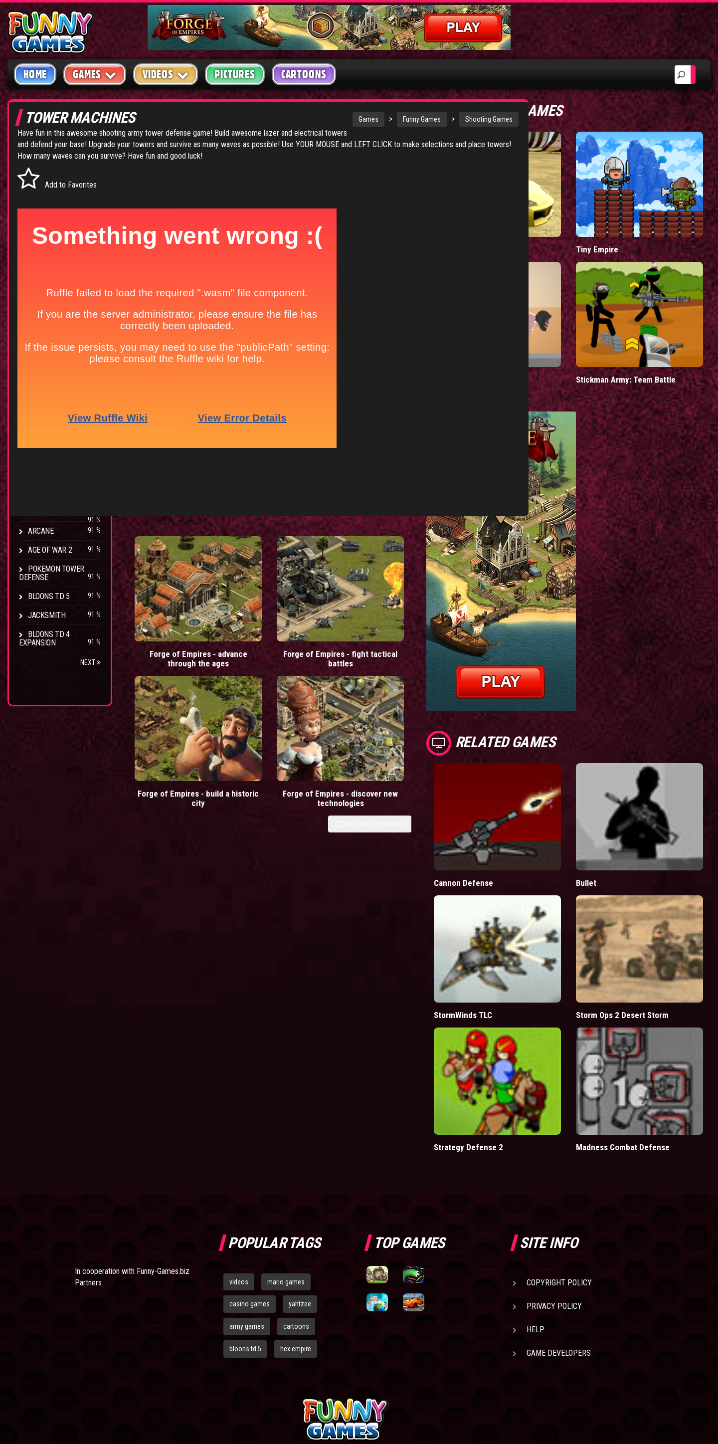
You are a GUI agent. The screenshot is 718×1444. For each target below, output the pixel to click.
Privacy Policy (554, 1201)
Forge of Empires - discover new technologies (419, 583)
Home (35, 74)
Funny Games (354, 119)
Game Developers (559, 1248)
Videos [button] (166, 74)
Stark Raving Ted (58, 512)
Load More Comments (419, 614)
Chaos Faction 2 (56, 493)
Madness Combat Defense (648, 1042)
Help (535, 1225)
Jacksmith (46, 615)
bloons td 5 (245, 1244)
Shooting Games (421, 119)
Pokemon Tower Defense (51, 573)
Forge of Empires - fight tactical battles (252, 583)
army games (246, 1222)
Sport (38, 271)
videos (238, 1177)
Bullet (611, 821)
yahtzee (300, 1200)
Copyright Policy (559, 1178)
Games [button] (95, 74)
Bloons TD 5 (49, 596)
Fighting (43, 233)
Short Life (501, 338)
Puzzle (40, 195)
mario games (286, 1177)
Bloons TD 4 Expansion (44, 638)
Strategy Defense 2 (518, 1042)
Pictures (234, 74)
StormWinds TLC (513, 931)
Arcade (41, 176)
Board (39, 309)
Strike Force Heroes (64, 474)
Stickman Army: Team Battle (651, 338)
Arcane (41, 531)
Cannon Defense (513, 821)
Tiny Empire (622, 228)
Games (301, 119)
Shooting (44, 214)
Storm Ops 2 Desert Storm (648, 931)
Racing (40, 252)
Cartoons (304, 74)
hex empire (295, 1244)
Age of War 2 (50, 550)
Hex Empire (47, 455)
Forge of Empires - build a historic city (336, 583)
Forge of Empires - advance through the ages (169, 583)
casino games (249, 1200)
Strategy (44, 290)
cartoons (296, 1222)
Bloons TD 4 (49, 417)
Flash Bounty (52, 436)
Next (90, 662)
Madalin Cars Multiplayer (527, 228)
